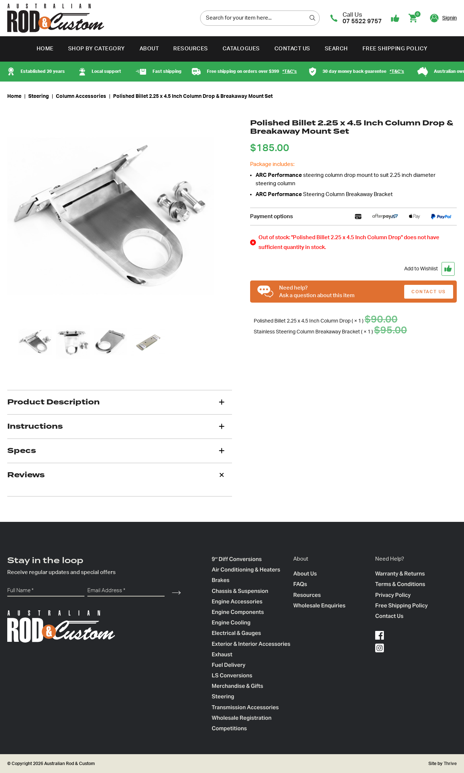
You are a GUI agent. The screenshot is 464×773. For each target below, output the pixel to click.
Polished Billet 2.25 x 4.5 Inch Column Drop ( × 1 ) (327, 321)
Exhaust (222, 654)
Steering (38, 96)
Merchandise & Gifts (237, 685)
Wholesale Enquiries (319, 605)
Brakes (220, 580)
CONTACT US (428, 292)
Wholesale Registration (242, 717)
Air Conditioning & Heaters (246, 569)
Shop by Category (96, 48)
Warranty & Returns (400, 573)
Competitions (229, 728)
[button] (353, 269)
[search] (312, 18)
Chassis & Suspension (240, 590)
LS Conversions (232, 675)
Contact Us (292, 48)
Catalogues (241, 48)
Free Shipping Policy (395, 48)
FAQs (300, 584)
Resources (190, 48)
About (149, 48)
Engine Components (238, 611)
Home (45, 48)
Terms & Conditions (400, 584)
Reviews (26, 474)
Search (336, 48)
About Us (305, 573)
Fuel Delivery (228, 664)
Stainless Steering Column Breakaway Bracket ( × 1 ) (331, 331)
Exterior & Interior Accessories (251, 643)
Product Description (53, 402)
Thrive (450, 763)
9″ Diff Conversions (237, 559)
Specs (21, 450)
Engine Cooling (231, 622)
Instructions (35, 426)
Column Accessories (81, 96)
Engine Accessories (237, 601)
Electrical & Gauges (236, 632)
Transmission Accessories (245, 707)
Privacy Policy (393, 594)
